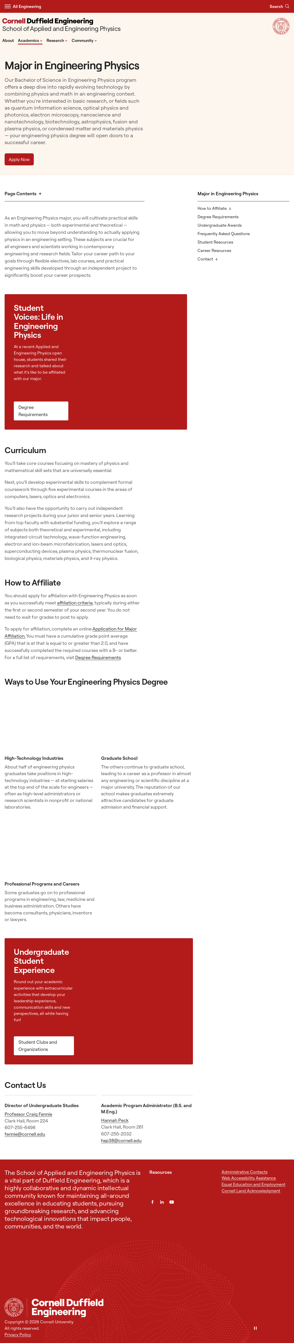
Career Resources (214, 250)
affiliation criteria (75, 603)
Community (84, 40)
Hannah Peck (114, 1120)
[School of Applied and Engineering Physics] (61, 25)
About (8, 40)
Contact (205, 258)
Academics (30, 40)
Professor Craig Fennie (28, 1114)
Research (57, 40)
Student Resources (215, 242)
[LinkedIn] (162, 1202)
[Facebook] (152, 1202)
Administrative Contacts (244, 1171)
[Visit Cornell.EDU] (281, 33)
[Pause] (255, 1328)
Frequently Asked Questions (224, 233)
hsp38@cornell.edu (121, 1140)
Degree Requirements (218, 216)
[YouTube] (172, 1202)
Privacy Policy (18, 1334)
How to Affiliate (212, 208)
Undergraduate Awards (220, 225)
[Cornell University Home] (14, 1307)
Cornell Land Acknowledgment (251, 1190)
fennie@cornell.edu (25, 1134)
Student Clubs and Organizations (37, 1045)
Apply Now (19, 159)
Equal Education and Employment (253, 1184)
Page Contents (20, 194)
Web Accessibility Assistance (249, 1177)
